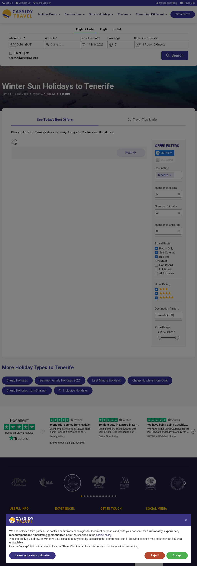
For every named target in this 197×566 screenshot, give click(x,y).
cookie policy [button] (103, 535)
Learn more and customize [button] (32, 555)
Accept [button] (177, 555)
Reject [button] (155, 555)
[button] (186, 520)
